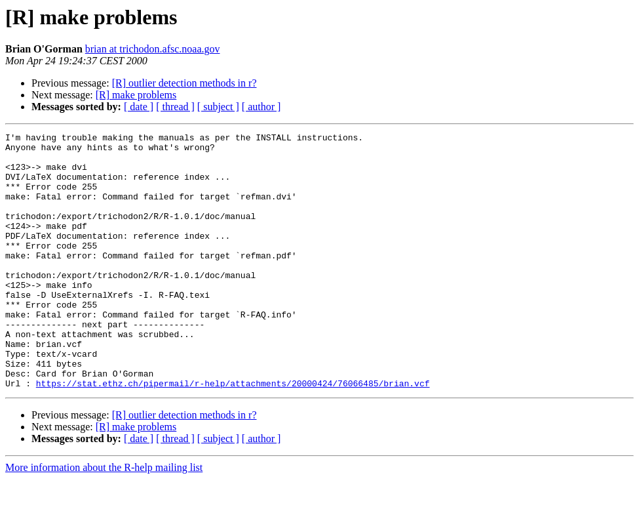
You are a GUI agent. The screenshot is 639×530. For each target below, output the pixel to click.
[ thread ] (175, 106)
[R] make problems (136, 94)
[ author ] (261, 106)
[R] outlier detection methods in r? (184, 83)
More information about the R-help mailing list (104, 518)
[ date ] (138, 106)
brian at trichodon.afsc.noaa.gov (152, 48)
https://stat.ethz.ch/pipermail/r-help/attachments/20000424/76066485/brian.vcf (233, 434)
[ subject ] (218, 106)
